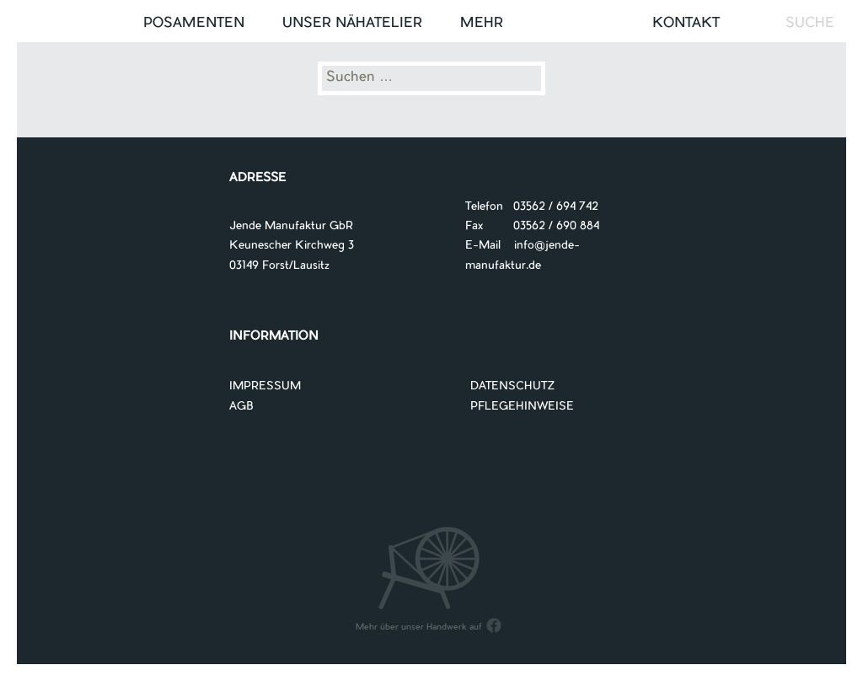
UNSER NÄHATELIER (352, 23)
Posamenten (193, 23)
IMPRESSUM (265, 386)
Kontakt (686, 23)
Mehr (481, 23)
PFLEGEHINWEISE (522, 406)
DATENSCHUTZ (512, 386)
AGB (241, 406)
